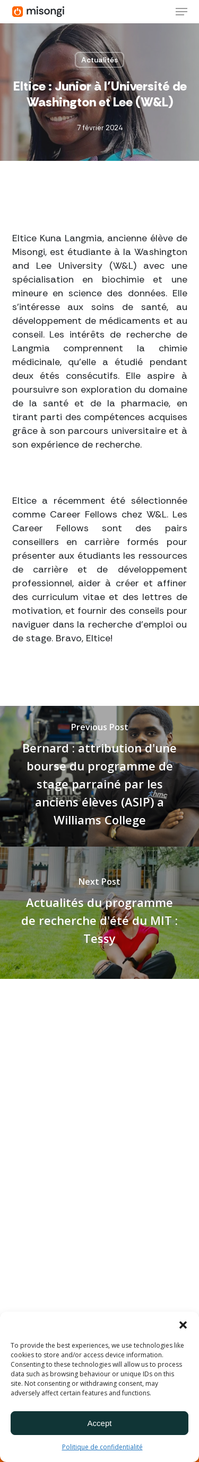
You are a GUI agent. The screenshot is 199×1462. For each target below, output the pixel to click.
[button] (183, 1325)
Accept (100, 1423)
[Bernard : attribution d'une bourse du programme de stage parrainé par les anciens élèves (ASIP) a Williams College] (99, 776)
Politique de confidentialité (102, 1446)
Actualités (99, 60)
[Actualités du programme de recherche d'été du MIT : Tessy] (99, 913)
